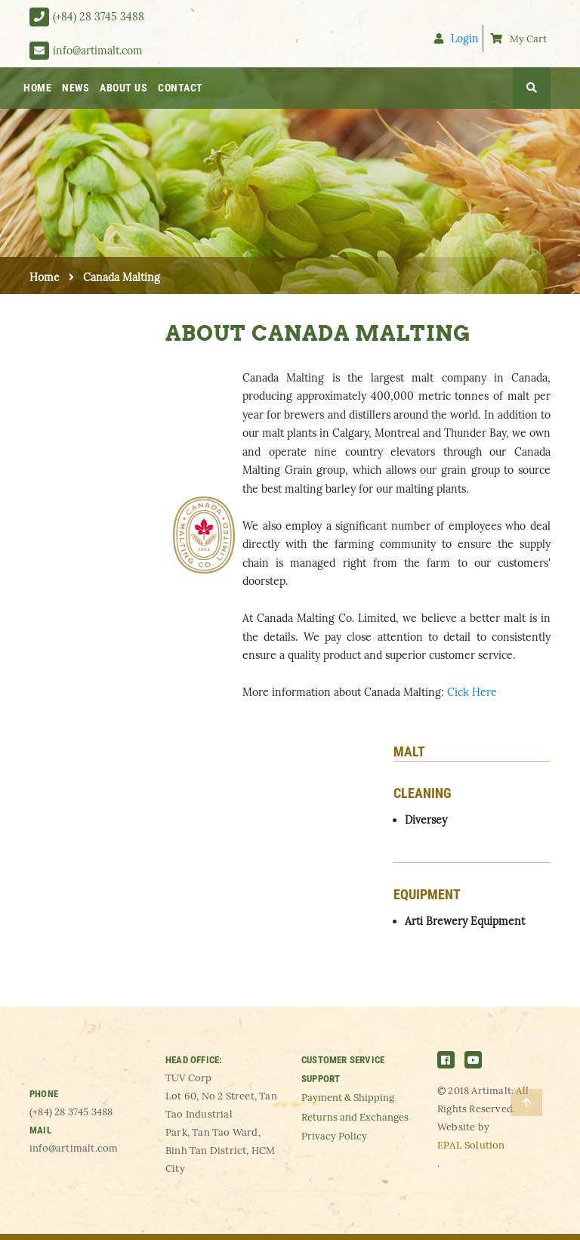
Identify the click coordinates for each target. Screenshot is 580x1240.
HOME (37, 88)
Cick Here (472, 692)
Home (44, 277)
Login (456, 37)
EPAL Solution (471, 1145)
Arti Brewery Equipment (465, 921)
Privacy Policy (334, 1136)
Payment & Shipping (347, 1097)
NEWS (75, 88)
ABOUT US (123, 88)
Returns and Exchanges (355, 1117)
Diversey (426, 820)
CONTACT (180, 88)
